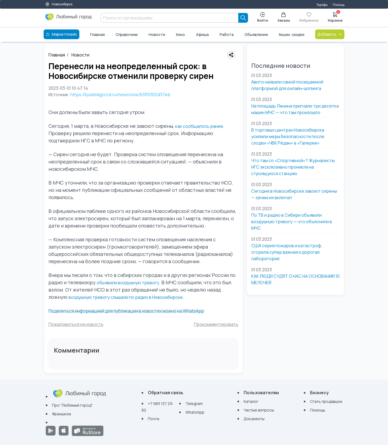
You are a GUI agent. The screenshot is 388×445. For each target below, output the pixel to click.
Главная (97, 34)
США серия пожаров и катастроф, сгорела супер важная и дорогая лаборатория (286, 252)
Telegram (194, 403)
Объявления (256, 34)
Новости (157, 34)
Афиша (202, 34)
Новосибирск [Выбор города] (59, 4)
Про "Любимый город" (72, 405)
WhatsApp (194, 412)
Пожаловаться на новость (75, 324)
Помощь (338, 4)
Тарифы (322, 4)
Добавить (329, 34)
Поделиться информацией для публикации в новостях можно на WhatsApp (126, 311)
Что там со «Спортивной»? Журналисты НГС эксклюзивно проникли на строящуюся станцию (293, 167)
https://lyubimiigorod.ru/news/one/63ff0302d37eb (120, 95)
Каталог (251, 401)
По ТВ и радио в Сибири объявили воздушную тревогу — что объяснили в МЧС (291, 221)
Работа (227, 34)
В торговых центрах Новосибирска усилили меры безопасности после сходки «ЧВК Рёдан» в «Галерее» (287, 136)
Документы (254, 418)
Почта (153, 418)
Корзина (335, 17)
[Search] (243, 18)
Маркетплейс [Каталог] (61, 34)
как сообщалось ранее (199, 126)
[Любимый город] (69, 19)
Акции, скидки (291, 34)
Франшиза (61, 413)
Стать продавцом (326, 401)
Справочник (127, 34)
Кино (180, 34)
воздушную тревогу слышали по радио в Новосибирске (126, 297)
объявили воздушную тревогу (128, 283)
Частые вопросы (259, 410)
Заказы (283, 17)
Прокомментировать (216, 324)
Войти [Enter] (262, 17)
